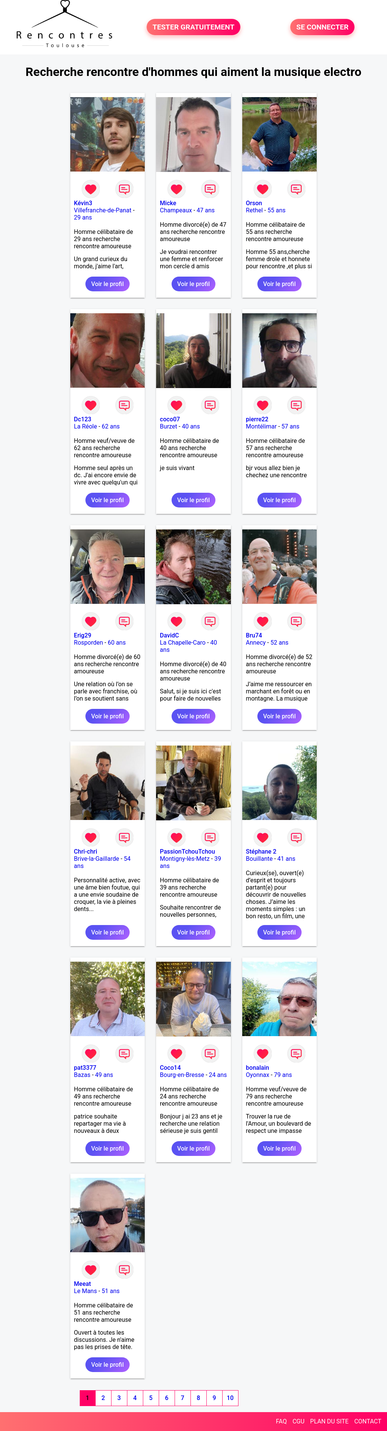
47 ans (206, 210)
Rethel (254, 210)
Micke (168, 203)
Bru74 (254, 635)
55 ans (277, 210)
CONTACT (367, 1421)
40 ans (191, 426)
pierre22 (257, 419)
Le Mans (85, 1291)
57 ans (291, 426)
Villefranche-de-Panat (103, 210)
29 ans (83, 217)
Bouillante (259, 858)
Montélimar (261, 426)
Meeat (82, 1283)
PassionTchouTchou (187, 851)
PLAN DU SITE (329, 1421)
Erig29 (82, 635)
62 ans (111, 426)
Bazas (82, 1074)
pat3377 (85, 1067)
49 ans (104, 1074)
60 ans (117, 642)
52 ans (280, 642)
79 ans (283, 1074)
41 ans (286, 858)
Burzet (168, 426)
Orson (254, 203)
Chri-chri (85, 851)
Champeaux (176, 210)
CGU (299, 1421)
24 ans (218, 1074)
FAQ (281, 1421)
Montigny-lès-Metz (185, 858)
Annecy (256, 642)
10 (230, 1398)
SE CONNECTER (322, 27)
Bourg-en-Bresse (182, 1074)
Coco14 (170, 1067)
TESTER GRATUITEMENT (194, 27)
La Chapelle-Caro (183, 642)
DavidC (169, 635)
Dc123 (82, 419)
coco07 (170, 419)
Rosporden (88, 642)
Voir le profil (107, 284)
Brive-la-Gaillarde (96, 858)
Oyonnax (257, 1074)
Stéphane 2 (261, 851)
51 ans (111, 1291)
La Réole (85, 426)
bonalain (257, 1067)
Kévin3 (83, 203)
